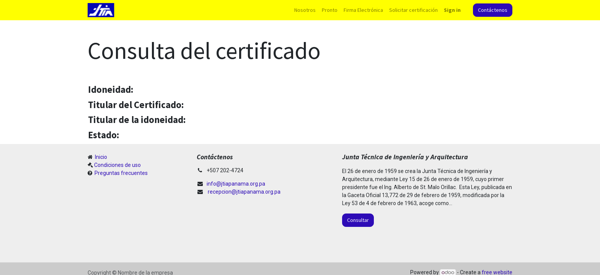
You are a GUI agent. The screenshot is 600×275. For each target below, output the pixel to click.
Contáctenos (492, 9)
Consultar (358, 220)
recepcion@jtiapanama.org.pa (244, 192)
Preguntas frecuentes (120, 173)
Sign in (452, 9)
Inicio (100, 157)
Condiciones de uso (117, 165)
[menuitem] (305, 10)
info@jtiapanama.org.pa (236, 184)
